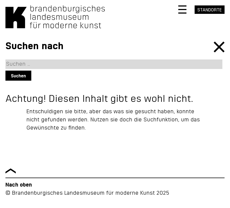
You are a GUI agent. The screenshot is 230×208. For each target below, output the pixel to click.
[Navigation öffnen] (182, 9)
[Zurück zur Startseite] (55, 26)
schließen (219, 47)
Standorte (209, 10)
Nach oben (18, 185)
